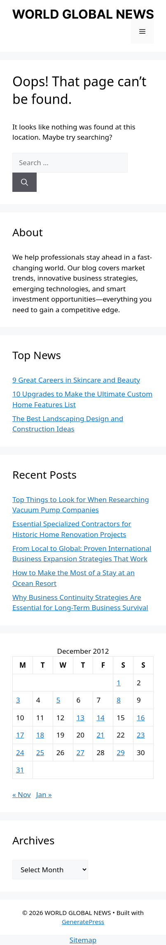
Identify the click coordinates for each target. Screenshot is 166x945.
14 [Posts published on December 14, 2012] (100, 717)
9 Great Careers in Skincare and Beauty (76, 380)
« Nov (21, 794)
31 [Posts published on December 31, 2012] (20, 769)
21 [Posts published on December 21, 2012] (100, 735)
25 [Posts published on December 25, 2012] (40, 752)
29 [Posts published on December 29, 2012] (120, 752)
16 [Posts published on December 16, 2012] (141, 717)
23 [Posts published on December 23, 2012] (141, 735)
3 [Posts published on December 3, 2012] (18, 700)
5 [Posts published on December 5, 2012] (58, 700)
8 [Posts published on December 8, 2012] (119, 700)
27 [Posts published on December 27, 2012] (80, 752)
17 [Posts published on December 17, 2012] (20, 735)
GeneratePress (83, 921)
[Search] (24, 182)
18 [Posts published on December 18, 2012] (40, 735)
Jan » (44, 794)
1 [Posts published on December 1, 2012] (119, 682)
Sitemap (83, 940)
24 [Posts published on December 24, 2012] (20, 752)
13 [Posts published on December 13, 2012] (80, 717)
